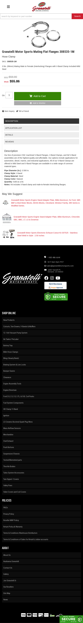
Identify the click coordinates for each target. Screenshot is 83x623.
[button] (41, 16)
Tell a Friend (24, 111)
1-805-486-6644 (54, 257)
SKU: (4, 61)
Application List (13, 128)
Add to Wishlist (39, 103)
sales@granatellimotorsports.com (60, 266)
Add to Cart (39, 96)
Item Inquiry (10, 111)
